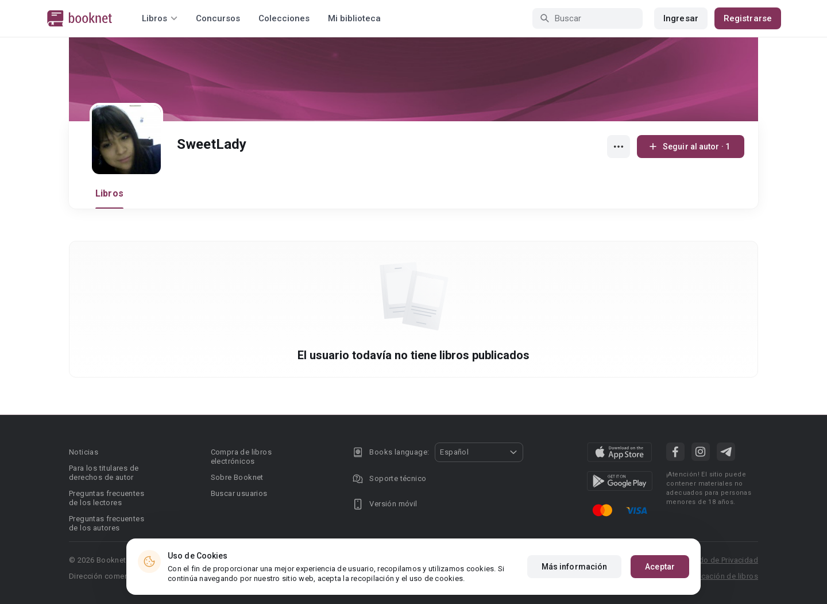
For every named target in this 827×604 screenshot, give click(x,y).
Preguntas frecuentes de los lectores (106, 498)
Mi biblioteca (354, 18)
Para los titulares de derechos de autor (103, 473)
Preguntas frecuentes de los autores (106, 523)
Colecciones (284, 18)
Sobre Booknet (237, 477)
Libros (109, 193)
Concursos (218, 18)
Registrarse (748, 18)
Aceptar (660, 566)
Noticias (83, 452)
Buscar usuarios (239, 493)
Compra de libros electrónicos (241, 456)
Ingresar (680, 18)
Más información (575, 566)
